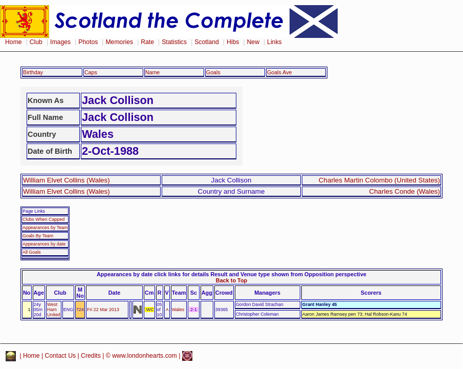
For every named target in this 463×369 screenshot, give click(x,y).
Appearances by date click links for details (153, 274)
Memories (119, 42)
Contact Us (60, 355)
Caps (90, 72)
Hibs (233, 42)
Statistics (174, 42)
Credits (91, 355)
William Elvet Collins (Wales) (66, 180)
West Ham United (53, 309)
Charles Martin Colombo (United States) (379, 180)
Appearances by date (44, 244)
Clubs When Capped (43, 219)
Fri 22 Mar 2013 (103, 309)
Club (36, 42)
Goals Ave (279, 72)
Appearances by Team (45, 227)
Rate (147, 42)
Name (152, 72)
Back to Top (231, 280)
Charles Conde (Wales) (404, 191)
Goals (213, 72)
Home (13, 42)
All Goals (32, 252)
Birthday (33, 72)
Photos (88, 42)
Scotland (206, 42)
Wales (178, 309)
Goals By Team (38, 235)
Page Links (34, 211)
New (253, 42)
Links (274, 42)
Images (60, 42)
